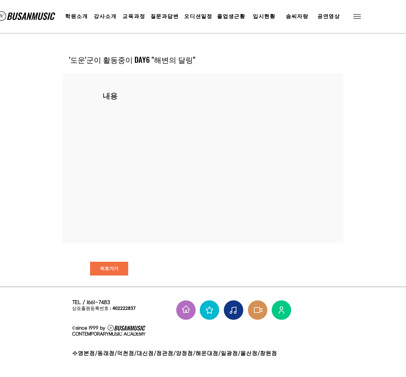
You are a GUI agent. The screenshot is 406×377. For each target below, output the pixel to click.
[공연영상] (329, 16)
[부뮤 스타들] (209, 310)
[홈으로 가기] (186, 310)
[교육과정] (134, 16)
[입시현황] (264, 16)
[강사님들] (281, 310)
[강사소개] (105, 16)
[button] (356, 16)
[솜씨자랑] (297, 16)
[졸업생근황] (231, 16)
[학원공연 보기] (257, 310)
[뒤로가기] (109, 269)
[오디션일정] (198, 16)
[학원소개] (77, 16)
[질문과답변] (165, 16)
